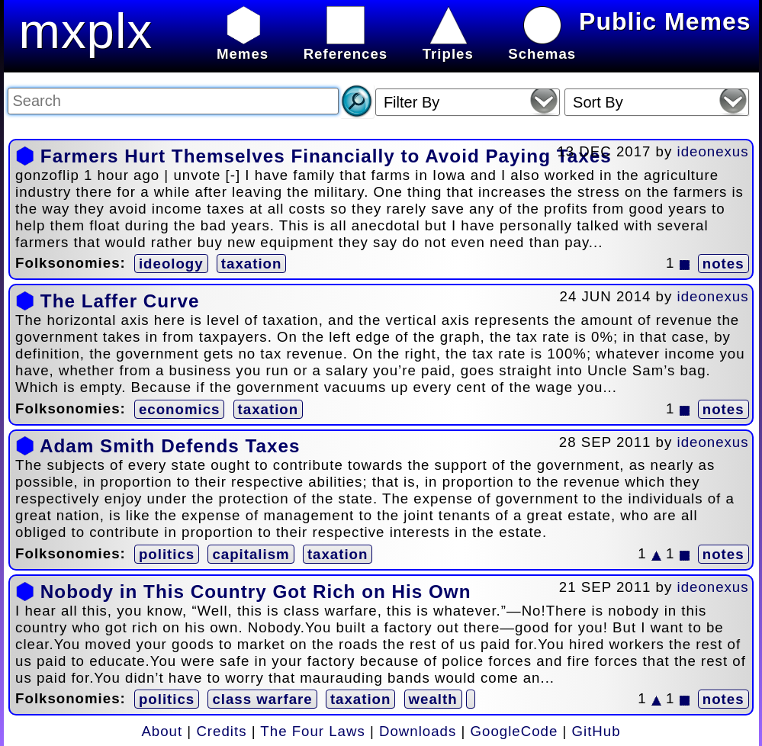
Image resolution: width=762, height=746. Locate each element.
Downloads (417, 731)
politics (167, 554)
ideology (171, 264)
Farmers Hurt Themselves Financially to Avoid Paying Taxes (326, 156)
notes (723, 264)
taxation (251, 264)
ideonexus (713, 151)
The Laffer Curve (120, 301)
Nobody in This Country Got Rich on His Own (255, 591)
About (161, 731)
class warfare (262, 699)
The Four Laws (312, 731)
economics (179, 409)
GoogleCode (514, 731)
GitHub (596, 731)
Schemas (542, 45)
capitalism (250, 554)
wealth (433, 699)
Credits (221, 731)
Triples (448, 45)
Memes (242, 45)
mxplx (86, 31)
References (346, 45)
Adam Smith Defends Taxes (170, 446)
